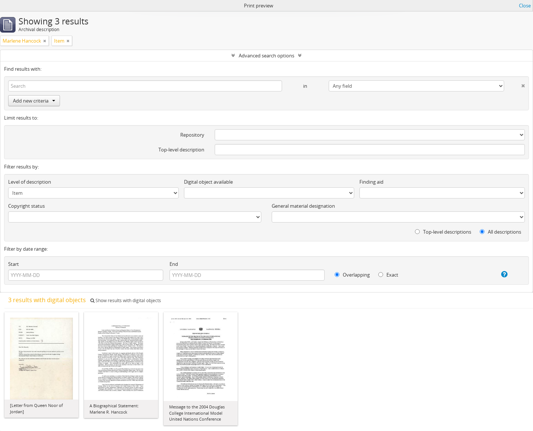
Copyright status (26, 206)
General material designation (303, 206)
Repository (192, 134)
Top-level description (181, 149)
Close (525, 5)
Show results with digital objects (125, 300)
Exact (388, 274)
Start (13, 264)
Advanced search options (266, 55)
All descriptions (500, 231)
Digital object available (208, 181)
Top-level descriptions (443, 231)
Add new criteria (34, 100)
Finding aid (371, 181)
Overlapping (352, 274)
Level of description (29, 181)
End (174, 264)
